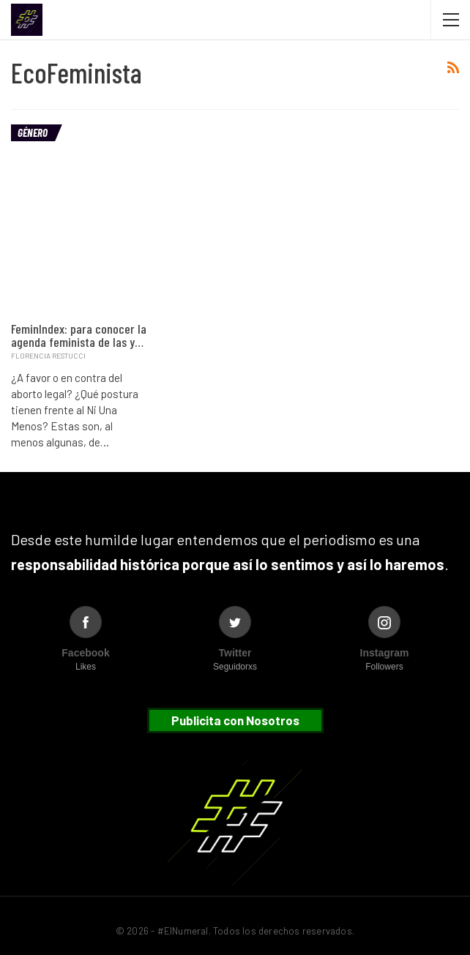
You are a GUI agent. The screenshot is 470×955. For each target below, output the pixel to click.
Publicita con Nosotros (235, 720)
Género (33, 132)
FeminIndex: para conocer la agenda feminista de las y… (78, 335)
